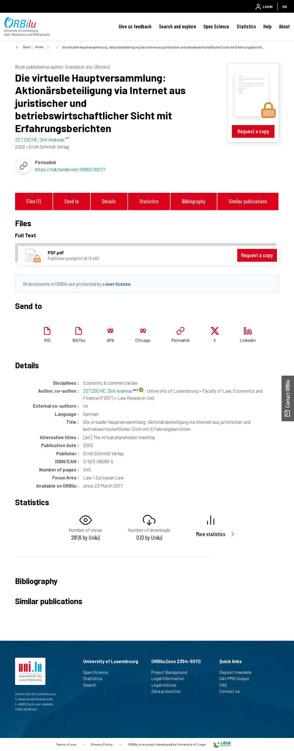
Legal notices (166, 684)
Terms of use (66, 744)
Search (92, 684)
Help (267, 26)
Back (26, 47)
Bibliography (193, 201)
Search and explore (177, 26)
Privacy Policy (102, 744)
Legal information (170, 678)
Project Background (171, 672)
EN (284, 7)
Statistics (246, 26)
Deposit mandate (238, 672)
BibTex (78, 340)
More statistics (210, 534)
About (284, 26)
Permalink (180, 340)
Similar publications (248, 201)
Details (109, 201)
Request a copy (253, 131)
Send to (71, 201)
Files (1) (33, 201)
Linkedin (248, 340)
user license (118, 284)
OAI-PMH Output (236, 678)
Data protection (168, 691)
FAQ (225, 684)
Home (39, 47)
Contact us (232, 691)
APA (110, 340)
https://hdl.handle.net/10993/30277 (70, 169)
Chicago (142, 340)
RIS (47, 340)
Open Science (216, 26)
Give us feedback (135, 26)
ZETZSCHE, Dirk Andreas (110, 391)
